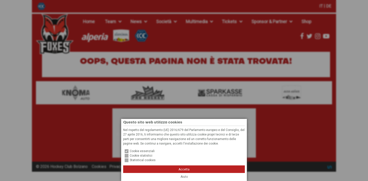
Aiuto (184, 176)
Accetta (184, 169)
